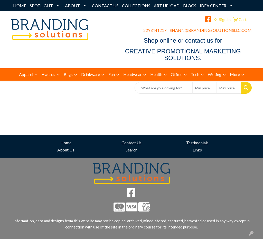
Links (197, 149)
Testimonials (197, 142)
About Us (65, 149)
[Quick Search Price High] (229, 88)
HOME (19, 5)
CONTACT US (105, 5)
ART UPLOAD (167, 5)
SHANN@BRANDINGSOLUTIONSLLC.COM (211, 30)
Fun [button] (111, 74)
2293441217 (154, 30)
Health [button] (156, 74)
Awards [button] (48, 74)
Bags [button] (68, 74)
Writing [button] (214, 74)
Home (65, 142)
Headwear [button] (132, 74)
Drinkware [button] (90, 74)
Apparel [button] (26, 74)
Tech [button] (195, 74)
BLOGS (189, 5)
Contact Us (131, 142)
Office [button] (176, 74)
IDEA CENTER (213, 5)
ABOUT (72, 5)
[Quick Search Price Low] (204, 88)
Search (131, 149)
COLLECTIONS (136, 5)
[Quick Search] (164, 88)
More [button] (235, 74)
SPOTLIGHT (41, 5)
